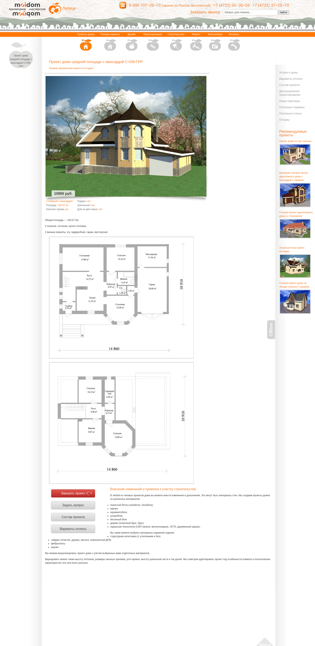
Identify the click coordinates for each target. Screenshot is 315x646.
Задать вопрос (73, 505)
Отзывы (284, 119)
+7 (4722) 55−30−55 (231, 5)
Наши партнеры (289, 101)
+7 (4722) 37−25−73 (270, 5)
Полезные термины (292, 107)
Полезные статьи (290, 113)
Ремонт (196, 42)
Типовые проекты (110, 42)
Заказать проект (73, 493)
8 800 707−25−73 (145, 5)
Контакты (234, 42)
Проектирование (152, 42)
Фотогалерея (215, 42)
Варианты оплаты (73, 529)
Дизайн (132, 42)
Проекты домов (85, 42)
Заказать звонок (205, 12)
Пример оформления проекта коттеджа (71, 68)
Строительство (176, 42)
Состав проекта (73, 517)
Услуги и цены (288, 72)
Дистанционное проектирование (289, 93)
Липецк (69, 8)
